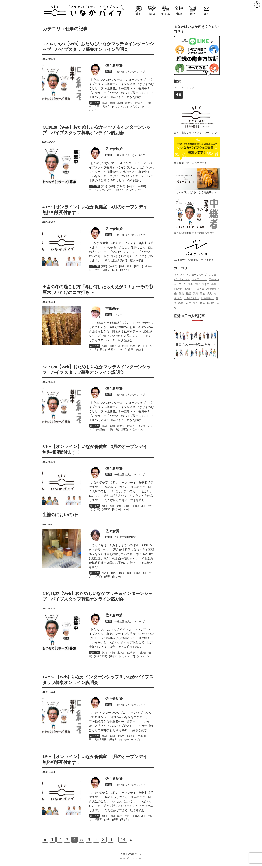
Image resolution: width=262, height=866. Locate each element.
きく (206, 13)
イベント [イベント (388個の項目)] (179, 274)
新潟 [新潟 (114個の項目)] (195, 293)
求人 (104, 103)
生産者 (111, 349)
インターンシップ (104, 189)
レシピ (122, 349)
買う (193, 13)
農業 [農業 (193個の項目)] (202, 303)
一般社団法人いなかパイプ (129, 71)
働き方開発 (121, 429)
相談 (137, 266)
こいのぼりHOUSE (125, 537)
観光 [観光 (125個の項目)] (195, 303)
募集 (119, 103)
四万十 (105, 573)
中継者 (141, 186)
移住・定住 (126, 266)
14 (123, 839)
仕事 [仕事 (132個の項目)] (190, 284)
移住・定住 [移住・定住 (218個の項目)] (184, 303)
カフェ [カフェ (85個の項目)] (212, 274)
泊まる (165, 13)
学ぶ (152, 13)
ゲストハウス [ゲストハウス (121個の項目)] (182, 279)
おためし (135, 106)
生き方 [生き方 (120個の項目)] (178, 298)
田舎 (102, 349)
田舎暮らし (138, 505)
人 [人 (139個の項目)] (184, 284)
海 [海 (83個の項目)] (215, 293)
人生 (115, 269)
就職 (112, 103)
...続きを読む (132, 97)
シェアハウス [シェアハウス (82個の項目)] (199, 279)
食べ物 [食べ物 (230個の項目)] (211, 303)
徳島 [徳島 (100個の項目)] (181, 293)
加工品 (98, 576)
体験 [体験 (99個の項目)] (197, 284)
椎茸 (124, 346)
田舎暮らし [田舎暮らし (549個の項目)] (207, 298)
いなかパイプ (135, 853)
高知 (104, 346)
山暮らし (114, 346)
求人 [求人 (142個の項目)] (209, 293)
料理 (132, 346)
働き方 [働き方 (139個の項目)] (205, 284)
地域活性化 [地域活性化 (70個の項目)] (212, 288)
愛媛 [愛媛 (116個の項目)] (188, 293)
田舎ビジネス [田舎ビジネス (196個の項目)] (191, 298)
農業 (122, 573)
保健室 (106, 269)
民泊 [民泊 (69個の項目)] (202, 293)
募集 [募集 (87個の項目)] (213, 284)
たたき (140, 349)
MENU (257, 4)
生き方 (139, 103)
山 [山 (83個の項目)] (175, 293)
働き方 (106, 106)
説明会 (128, 103)
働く (138, 13)
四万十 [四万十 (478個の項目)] (178, 288)
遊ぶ (179, 13)
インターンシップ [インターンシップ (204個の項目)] (196, 274)
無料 (104, 266)
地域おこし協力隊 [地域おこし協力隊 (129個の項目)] (194, 288)
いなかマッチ (120, 106)
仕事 (97, 106)
